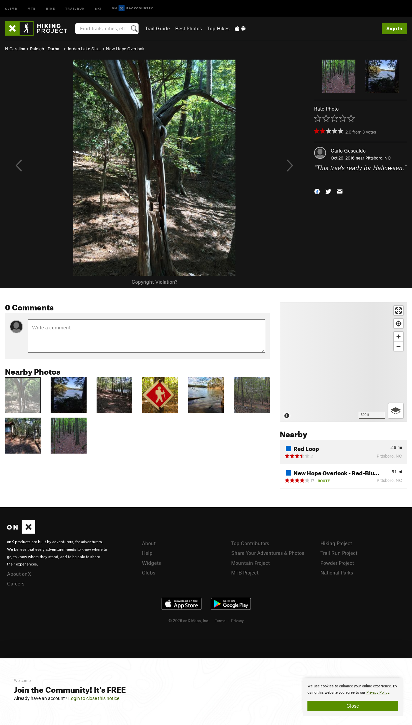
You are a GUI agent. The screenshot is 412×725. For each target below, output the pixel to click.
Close (352, 706)
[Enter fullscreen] (398, 310)
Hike (50, 8)
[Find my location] (398, 323)
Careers (15, 583)
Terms (220, 620)
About (149, 543)
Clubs (148, 572)
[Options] (395, 410)
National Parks (336, 572)
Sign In (394, 28)
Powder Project (337, 563)
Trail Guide (157, 28)
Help (147, 553)
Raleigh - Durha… (46, 48)
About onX (19, 574)
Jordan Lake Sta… (84, 48)
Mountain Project (250, 563)
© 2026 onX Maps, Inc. (189, 620)
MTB (32, 8)
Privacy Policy (377, 692)
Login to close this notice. (94, 698)
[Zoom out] (398, 346)
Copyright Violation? (154, 282)
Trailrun (75, 8)
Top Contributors (250, 543)
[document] (352, 697)
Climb (11, 8)
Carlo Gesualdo (348, 151)
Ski (98, 8)
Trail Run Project (338, 553)
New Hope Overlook (125, 48)
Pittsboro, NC (378, 158)
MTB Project (244, 572)
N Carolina (15, 48)
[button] (317, 190)
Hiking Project (336, 543)
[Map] (343, 362)
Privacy (237, 620)
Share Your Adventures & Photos (267, 553)
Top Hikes (218, 28)
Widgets (151, 563)
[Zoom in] (398, 336)
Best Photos (188, 28)
